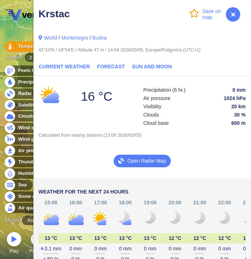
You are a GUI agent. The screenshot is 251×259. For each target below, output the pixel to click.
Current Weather (64, 66)
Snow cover (27, 196)
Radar (21, 93)
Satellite (23, 105)
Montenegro (74, 38)
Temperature (28, 46)
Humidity (24, 173)
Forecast (111, 66)
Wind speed (27, 128)
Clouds (22, 116)
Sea (18, 185)
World (50, 38)
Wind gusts (27, 139)
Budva (99, 38)
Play (14, 244)
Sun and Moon (152, 66)
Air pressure (28, 151)
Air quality (26, 208)
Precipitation (28, 82)
